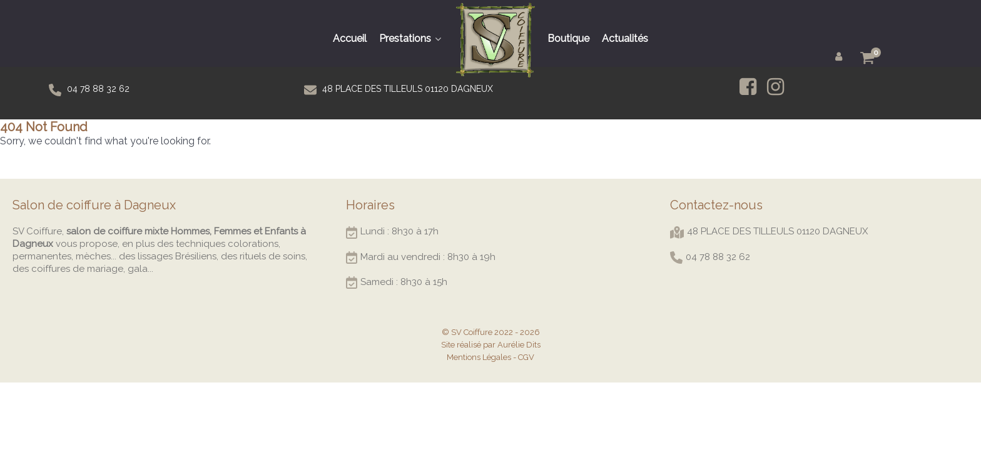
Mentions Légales (479, 357)
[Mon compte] (840, 55)
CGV (526, 357)
